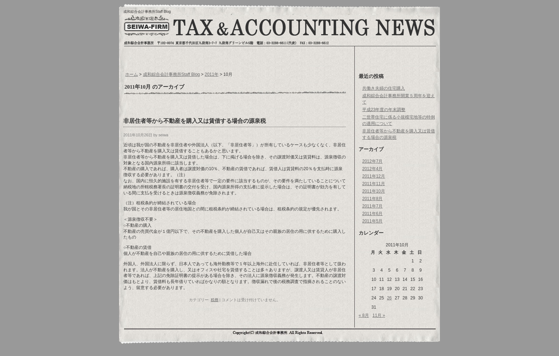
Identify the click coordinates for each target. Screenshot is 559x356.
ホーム (131, 74)
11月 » (379, 315)
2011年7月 (372, 206)
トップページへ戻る (146, 31)
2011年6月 (372, 213)
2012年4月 (372, 168)
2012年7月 (372, 161)
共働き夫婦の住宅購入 (383, 88)
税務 (215, 300)
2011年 (212, 74)
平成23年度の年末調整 (383, 109)
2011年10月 (373, 191)
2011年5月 (372, 221)
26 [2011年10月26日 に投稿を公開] (389, 297)
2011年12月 (373, 176)
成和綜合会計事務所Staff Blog (147, 12)
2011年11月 (373, 183)
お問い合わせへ (403, 30)
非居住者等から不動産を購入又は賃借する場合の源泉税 (194, 121)
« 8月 (364, 315)
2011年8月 (372, 198)
